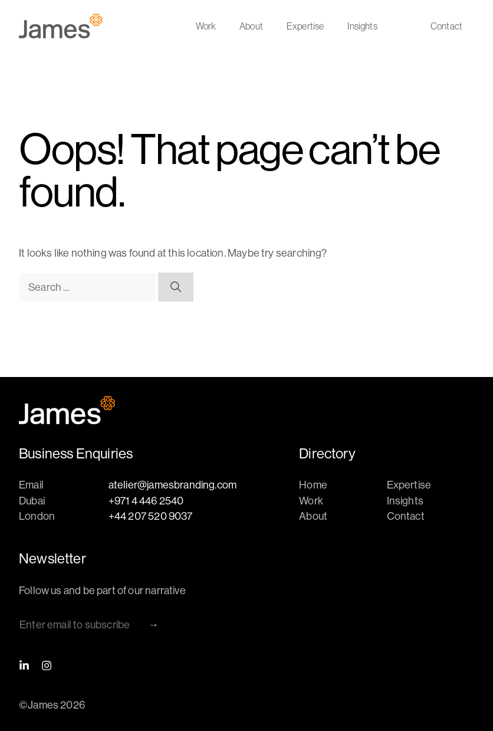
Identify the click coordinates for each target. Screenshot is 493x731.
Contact (446, 26)
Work (206, 26)
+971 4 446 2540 (146, 500)
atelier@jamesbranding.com (173, 484)
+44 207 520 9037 (151, 516)
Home (313, 484)
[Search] (175, 287)
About (251, 26)
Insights (362, 26)
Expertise (305, 26)
